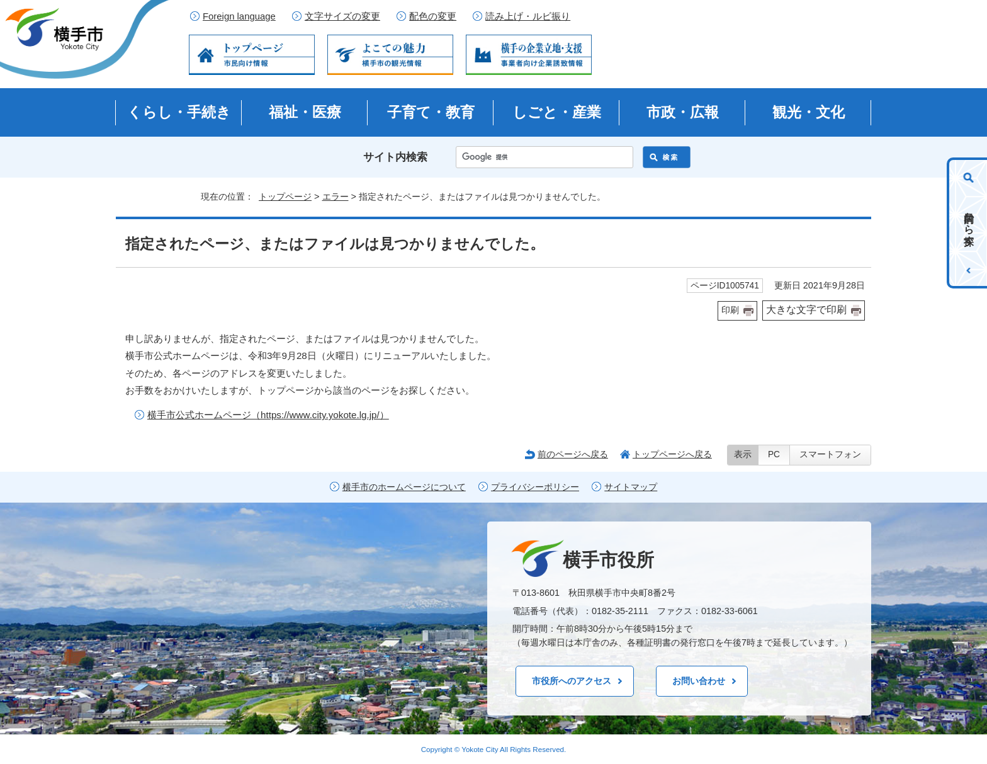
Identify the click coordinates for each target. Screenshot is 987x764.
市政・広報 (682, 112)
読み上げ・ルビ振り (527, 16)
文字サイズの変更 (342, 16)
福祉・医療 (305, 112)
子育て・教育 (431, 112)
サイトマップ (630, 487)
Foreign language (239, 16)
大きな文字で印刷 (806, 309)
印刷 (730, 310)
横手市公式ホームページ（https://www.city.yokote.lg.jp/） (268, 414)
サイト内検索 (395, 157)
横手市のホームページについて (404, 487)
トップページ (285, 196)
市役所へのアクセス (571, 681)
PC (774, 454)
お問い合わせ (698, 681)
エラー (335, 196)
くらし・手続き (179, 112)
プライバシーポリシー (535, 487)
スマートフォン (830, 454)
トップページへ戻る (672, 454)
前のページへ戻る (573, 454)
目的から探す (969, 223)
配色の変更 (432, 16)
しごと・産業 (556, 112)
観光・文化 (808, 112)
